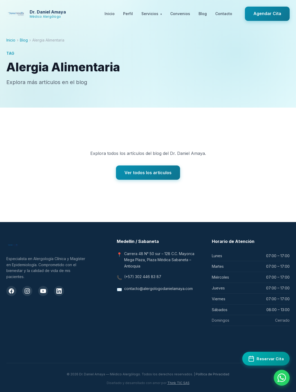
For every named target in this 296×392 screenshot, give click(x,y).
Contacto (223, 13)
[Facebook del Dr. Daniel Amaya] (11, 291)
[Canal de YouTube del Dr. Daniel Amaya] (43, 291)
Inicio (110, 13)
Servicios (151, 14)
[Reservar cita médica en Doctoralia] (266, 358)
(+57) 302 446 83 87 (142, 276)
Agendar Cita (267, 13)
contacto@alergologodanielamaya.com (158, 288)
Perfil (128, 13)
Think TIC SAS (178, 383)
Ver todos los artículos (148, 172)
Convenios (180, 13)
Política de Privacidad (212, 374)
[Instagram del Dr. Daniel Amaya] (27, 291)
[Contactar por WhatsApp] (282, 378)
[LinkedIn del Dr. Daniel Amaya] (59, 291)
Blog (203, 13)
